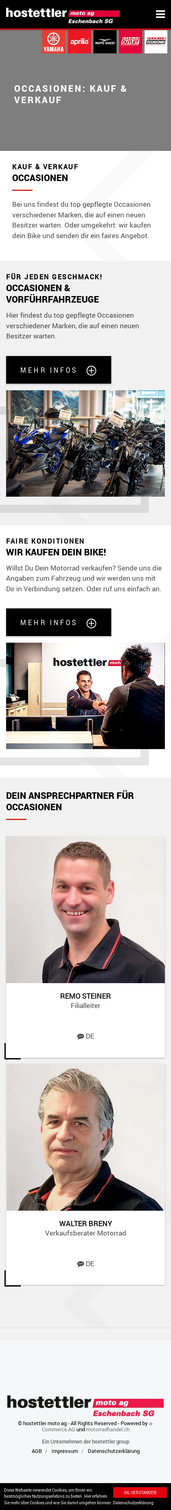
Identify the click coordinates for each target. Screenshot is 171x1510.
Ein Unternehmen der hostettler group (85, 1441)
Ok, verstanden (140, 1492)
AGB (37, 1451)
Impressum (65, 1451)
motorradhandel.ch (108, 1429)
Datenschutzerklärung (133, 1503)
